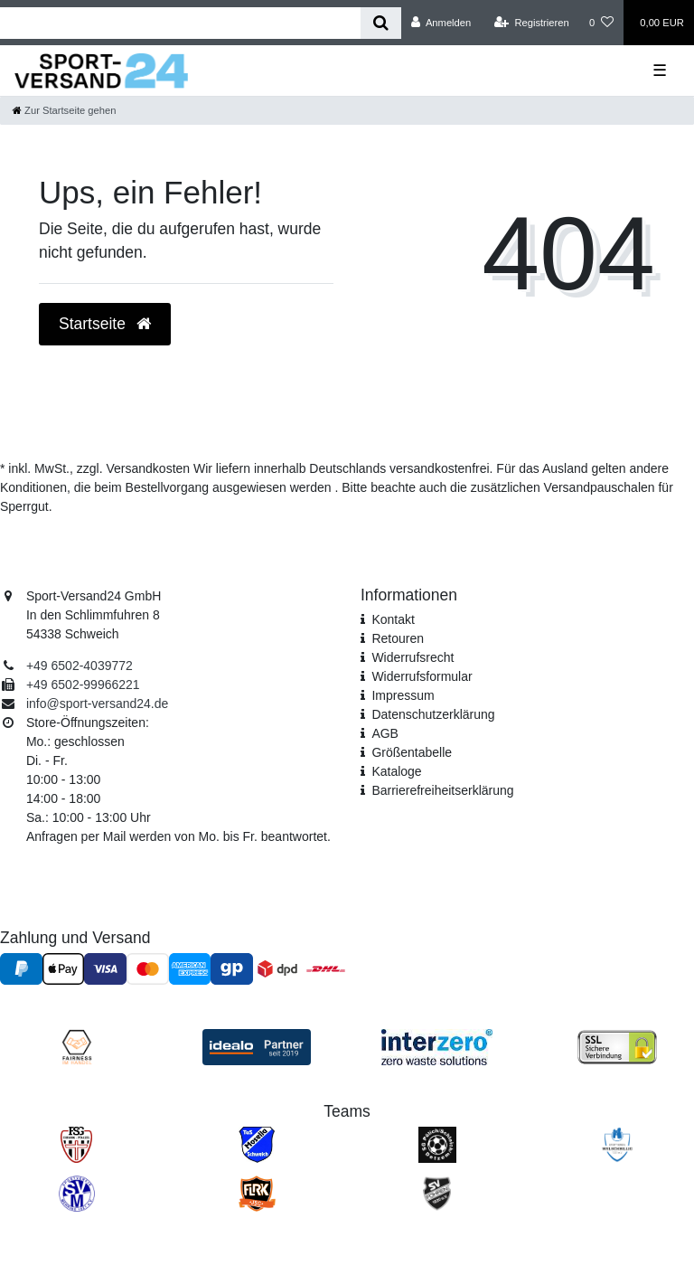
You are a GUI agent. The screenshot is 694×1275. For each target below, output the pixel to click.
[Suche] (381, 23)
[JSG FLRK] (257, 1192)
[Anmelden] (441, 22)
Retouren (397, 638)
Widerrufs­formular (421, 676)
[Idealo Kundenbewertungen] (256, 1045)
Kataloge (396, 771)
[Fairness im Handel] (77, 1045)
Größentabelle (411, 752)
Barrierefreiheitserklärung (442, 790)
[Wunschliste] (601, 22)
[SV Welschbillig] (617, 1144)
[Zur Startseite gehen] (64, 110)
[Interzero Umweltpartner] (436, 1045)
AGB (385, 733)
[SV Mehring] (77, 1192)
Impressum (402, 695)
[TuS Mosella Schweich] (257, 1144)
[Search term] (180, 23)
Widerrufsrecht (412, 657)
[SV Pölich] (437, 1144)
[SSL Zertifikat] (617, 1045)
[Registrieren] (531, 22)
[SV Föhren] (437, 1192)
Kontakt (392, 619)
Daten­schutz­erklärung (432, 714)
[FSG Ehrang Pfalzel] (76, 1144)
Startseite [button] (105, 324)
